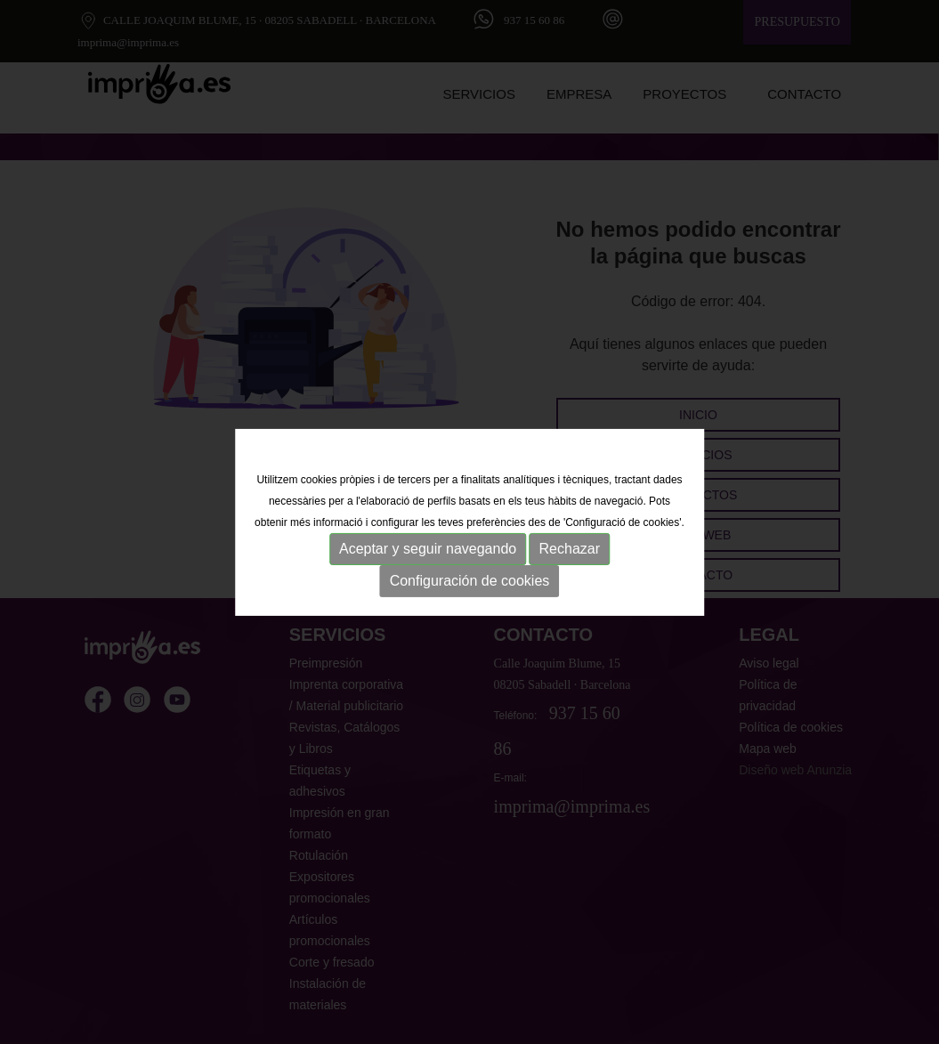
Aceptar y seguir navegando (427, 548)
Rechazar (569, 548)
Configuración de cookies (470, 580)
